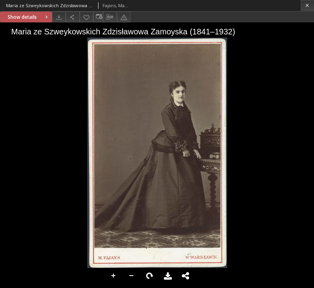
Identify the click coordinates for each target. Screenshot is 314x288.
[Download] (59, 17)
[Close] (307, 5)
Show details (29, 17)
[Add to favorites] (86, 17)
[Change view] (98, 17)
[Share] (72, 17)
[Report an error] (124, 17)
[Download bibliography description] (110, 17)
